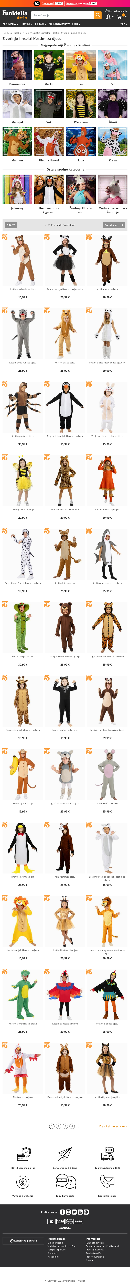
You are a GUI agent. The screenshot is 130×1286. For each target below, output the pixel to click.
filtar (10, 224)
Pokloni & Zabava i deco (63, 23)
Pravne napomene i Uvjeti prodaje (103, 1246)
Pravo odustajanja (95, 1256)
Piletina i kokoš (49, 160)
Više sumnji (53, 1256)
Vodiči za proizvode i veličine (62, 1246)
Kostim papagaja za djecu (65, 1023)
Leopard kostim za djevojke (65, 509)
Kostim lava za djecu (65, 362)
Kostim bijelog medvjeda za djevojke (107, 362)
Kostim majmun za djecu (22, 803)
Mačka (49, 84)
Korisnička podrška (23, 1240)
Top (123, 23)
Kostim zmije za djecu (23, 656)
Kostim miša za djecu (107, 803)
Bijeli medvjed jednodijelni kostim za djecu (107, 878)
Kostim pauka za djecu (23, 436)
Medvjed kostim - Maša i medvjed (107, 729)
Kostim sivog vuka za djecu (22, 362)
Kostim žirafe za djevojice (65, 950)
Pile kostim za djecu (23, 1097)
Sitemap (90, 1260)
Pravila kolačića (93, 1253)
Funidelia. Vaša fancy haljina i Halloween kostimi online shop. (15, 14)
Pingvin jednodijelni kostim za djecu (65, 436)
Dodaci (39, 23)
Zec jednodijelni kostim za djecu (107, 436)
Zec (113, 84)
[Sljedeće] (79, 1126)
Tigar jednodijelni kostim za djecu (107, 656)
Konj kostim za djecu (65, 876)
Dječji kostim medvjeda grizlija (65, 656)
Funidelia (7, 32)
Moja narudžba (55, 1242)
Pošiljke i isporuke (57, 1249)
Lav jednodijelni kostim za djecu (23, 950)
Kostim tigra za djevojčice (107, 1097)
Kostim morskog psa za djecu (107, 583)
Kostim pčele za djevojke (22, 509)
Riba (81, 160)
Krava (113, 160)
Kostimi (25, 23)
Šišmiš (113, 122)
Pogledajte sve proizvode (113, 1126)
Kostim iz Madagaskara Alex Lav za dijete (107, 952)
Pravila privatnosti (95, 1249)
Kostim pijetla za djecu (107, 1023)
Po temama (9, 23)
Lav (81, 84)
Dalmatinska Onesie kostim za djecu (23, 583)
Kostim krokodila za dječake (23, 1023)
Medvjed (17, 122)
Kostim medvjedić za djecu (22, 289)
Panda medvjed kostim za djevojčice (65, 289)
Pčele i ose (81, 122)
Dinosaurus (17, 84)
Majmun (17, 160)
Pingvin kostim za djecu (23, 876)
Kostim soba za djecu (107, 289)
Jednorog (17, 208)
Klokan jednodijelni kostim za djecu (65, 1097)
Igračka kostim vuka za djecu (65, 803)
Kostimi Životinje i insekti (37, 32)
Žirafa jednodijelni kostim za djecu (23, 729)
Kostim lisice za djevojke (107, 509)
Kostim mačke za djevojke (65, 729)
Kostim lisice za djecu (65, 583)
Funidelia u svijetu (95, 1242)
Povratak (52, 1253)
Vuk (49, 122)
